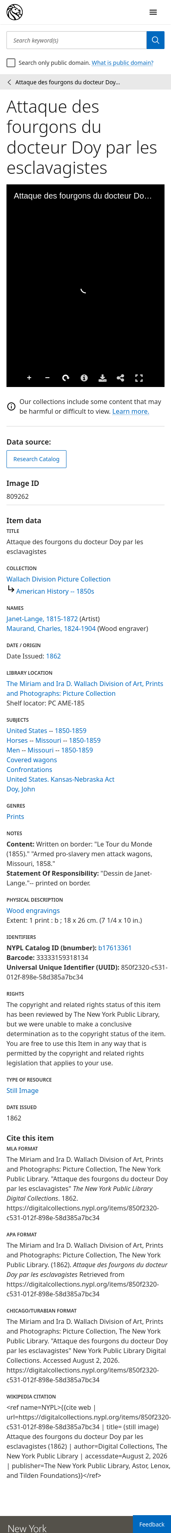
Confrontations (29, 769)
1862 (53, 656)
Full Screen (139, 378)
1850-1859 (70, 730)
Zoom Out (48, 378)
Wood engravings (33, 910)
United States (26, 730)
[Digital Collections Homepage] (14, 12)
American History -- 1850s (55, 591)
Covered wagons (31, 759)
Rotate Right (66, 378)
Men (13, 750)
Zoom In (30, 378)
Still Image (22, 1090)
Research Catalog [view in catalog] (36, 459)
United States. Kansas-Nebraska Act (60, 779)
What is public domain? (123, 62)
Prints (15, 816)
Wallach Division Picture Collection (58, 579)
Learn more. (130, 411)
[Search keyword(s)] (76, 40)
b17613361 (115, 947)
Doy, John (20, 789)
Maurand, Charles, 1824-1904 (51, 628)
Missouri (48, 740)
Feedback (152, 1524)
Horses (17, 740)
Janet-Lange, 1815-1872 (42, 618)
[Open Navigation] (153, 12)
